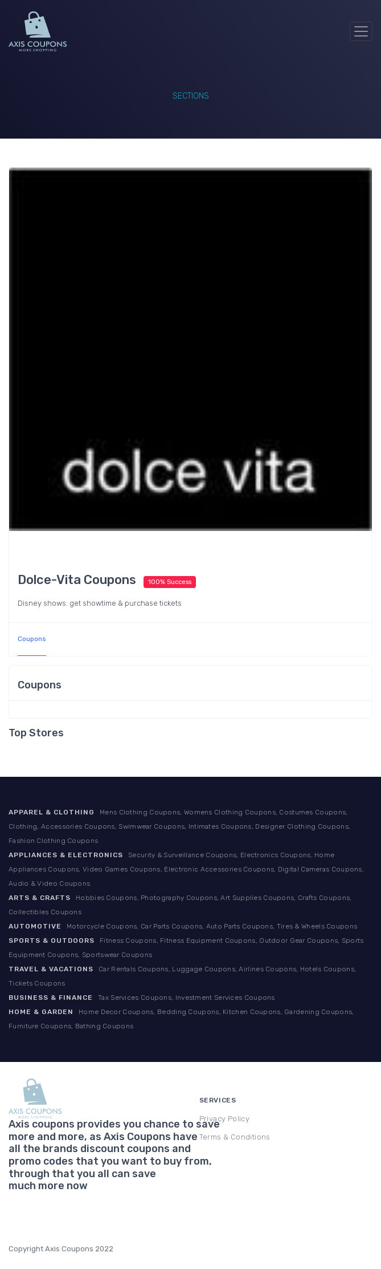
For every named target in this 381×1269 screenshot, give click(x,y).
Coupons (32, 639)
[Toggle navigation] (361, 31)
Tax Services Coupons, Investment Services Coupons (186, 998)
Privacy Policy (224, 1118)
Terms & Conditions (235, 1137)
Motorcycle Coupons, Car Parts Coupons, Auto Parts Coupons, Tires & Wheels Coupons (212, 926)
